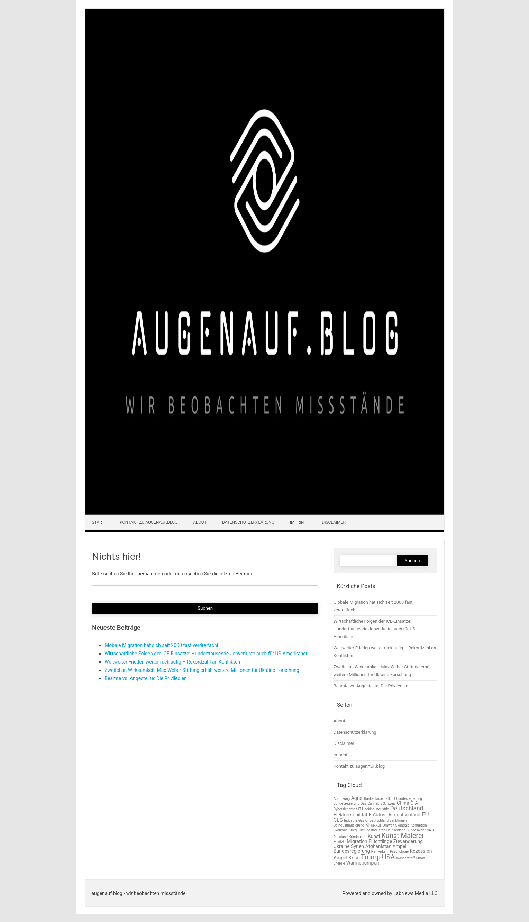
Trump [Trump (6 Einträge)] (371, 857)
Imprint (298, 522)
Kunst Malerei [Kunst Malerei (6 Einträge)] (402, 835)
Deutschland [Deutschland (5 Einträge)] (406, 808)
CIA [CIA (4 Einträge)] (414, 803)
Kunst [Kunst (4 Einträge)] (374, 836)
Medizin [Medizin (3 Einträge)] (340, 842)
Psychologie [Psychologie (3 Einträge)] (399, 851)
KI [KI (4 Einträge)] (367, 825)
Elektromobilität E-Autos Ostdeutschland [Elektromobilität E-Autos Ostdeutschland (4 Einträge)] (377, 815)
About (200, 522)
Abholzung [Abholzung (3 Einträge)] (342, 799)
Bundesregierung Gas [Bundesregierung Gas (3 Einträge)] (350, 803)
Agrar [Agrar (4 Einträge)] (357, 798)
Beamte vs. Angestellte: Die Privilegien (145, 678)
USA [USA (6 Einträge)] (388, 857)
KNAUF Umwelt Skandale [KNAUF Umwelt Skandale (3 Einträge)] (390, 825)
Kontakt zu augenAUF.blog (148, 522)
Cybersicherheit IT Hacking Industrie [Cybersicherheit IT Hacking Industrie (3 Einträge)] (361, 809)
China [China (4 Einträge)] (403, 803)
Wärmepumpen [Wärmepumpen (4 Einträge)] (362, 863)
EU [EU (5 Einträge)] (425, 814)
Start (98, 522)
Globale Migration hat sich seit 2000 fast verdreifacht (161, 645)
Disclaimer (333, 522)
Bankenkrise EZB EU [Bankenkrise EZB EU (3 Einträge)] (379, 799)
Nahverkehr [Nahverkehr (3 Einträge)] (380, 851)
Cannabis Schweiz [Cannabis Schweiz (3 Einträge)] (382, 803)
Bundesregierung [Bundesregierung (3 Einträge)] (409, 799)
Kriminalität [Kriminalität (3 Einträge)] (357, 837)
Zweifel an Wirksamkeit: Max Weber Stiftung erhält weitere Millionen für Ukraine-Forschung (201, 670)
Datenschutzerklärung (248, 522)
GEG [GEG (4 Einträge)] (338, 820)
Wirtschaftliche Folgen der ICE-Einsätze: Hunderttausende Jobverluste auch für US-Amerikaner (205, 653)
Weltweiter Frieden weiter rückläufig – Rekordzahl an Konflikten (172, 662)
